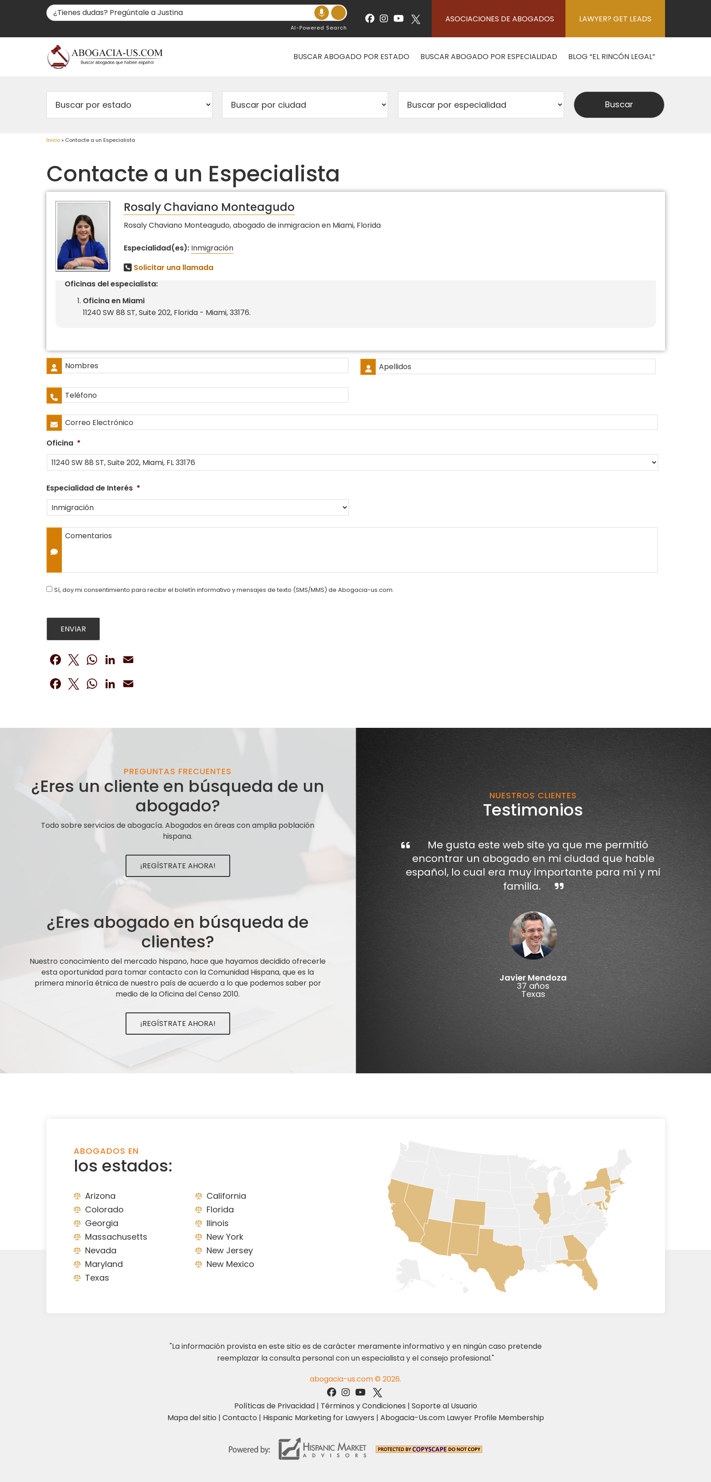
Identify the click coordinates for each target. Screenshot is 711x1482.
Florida (220, 1209)
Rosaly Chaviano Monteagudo (209, 207)
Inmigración (212, 248)
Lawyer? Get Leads (615, 19)
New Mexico (230, 1264)
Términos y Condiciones (363, 1406)
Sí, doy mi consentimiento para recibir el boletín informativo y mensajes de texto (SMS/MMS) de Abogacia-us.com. (224, 590)
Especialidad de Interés (93, 488)
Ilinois (218, 1223)
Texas (97, 1277)
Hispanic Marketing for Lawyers (318, 1417)
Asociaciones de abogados (499, 19)
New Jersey (230, 1250)
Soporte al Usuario (444, 1406)
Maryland (104, 1264)
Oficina (63, 443)
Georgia (101, 1223)
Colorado (104, 1209)
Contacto (239, 1417)
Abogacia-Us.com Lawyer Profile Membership (462, 1417)
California (226, 1196)
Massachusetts (116, 1236)
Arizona (100, 1196)
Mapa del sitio (192, 1417)
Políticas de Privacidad (274, 1406)
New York (225, 1236)
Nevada (100, 1250)
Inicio (53, 140)
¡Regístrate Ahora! (178, 866)
